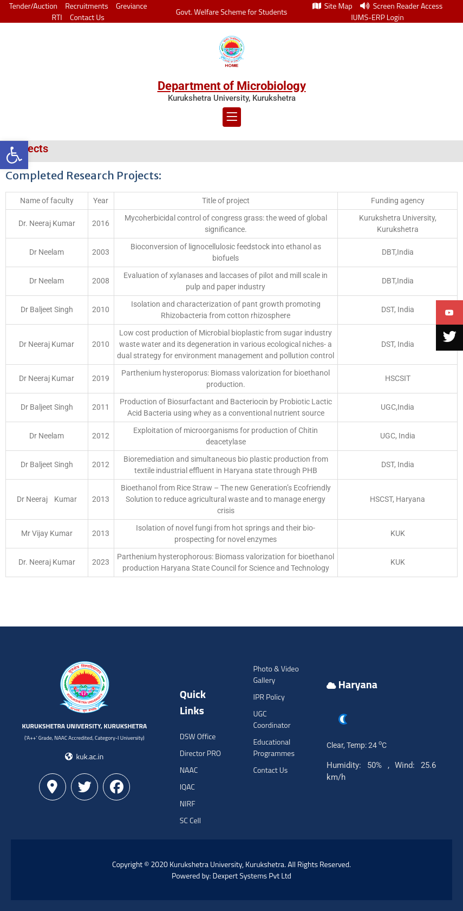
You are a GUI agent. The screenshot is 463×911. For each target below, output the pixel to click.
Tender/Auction (33, 5)
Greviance (131, 5)
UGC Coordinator (271, 719)
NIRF (187, 803)
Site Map (332, 5)
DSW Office (198, 736)
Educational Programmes (273, 747)
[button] (14, 155)
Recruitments (86, 5)
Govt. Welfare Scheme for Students (232, 11)
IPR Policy (268, 696)
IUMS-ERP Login (377, 17)
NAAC (189, 770)
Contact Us (87, 17)
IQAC (187, 786)
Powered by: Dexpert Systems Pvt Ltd (231, 875)
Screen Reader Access (401, 5)
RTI (57, 17)
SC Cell (190, 820)
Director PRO (200, 753)
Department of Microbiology (232, 86)
